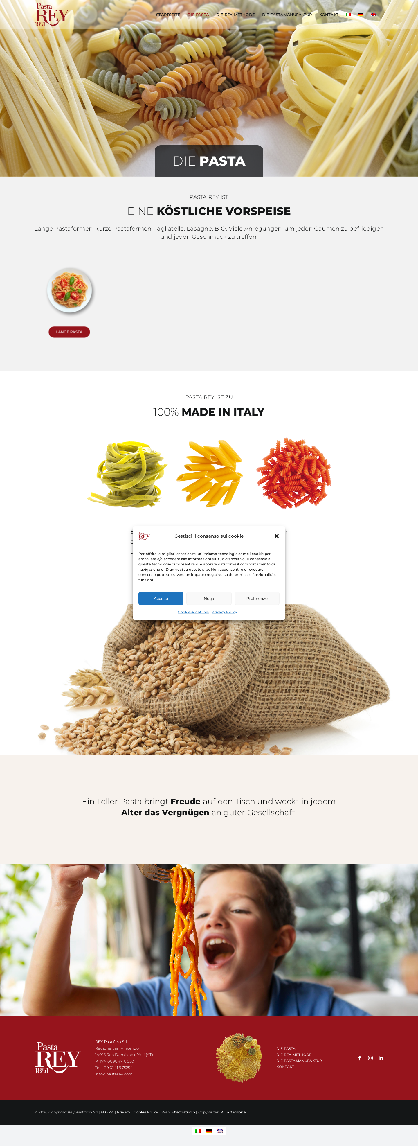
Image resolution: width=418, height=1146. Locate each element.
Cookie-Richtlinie (193, 613)
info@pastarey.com (114, 1074)
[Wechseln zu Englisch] (373, 14)
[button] (277, 537)
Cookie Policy (146, 1112)
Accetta (161, 599)
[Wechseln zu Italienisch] (348, 14)
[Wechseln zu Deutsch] (209, 1131)
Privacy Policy (224, 613)
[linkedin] (381, 1058)
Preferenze (257, 599)
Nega (209, 599)
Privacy (124, 1112)
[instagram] (370, 1058)
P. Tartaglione (232, 1112)
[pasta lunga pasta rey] (69, 284)
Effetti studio (183, 1112)
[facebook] (359, 1058)
